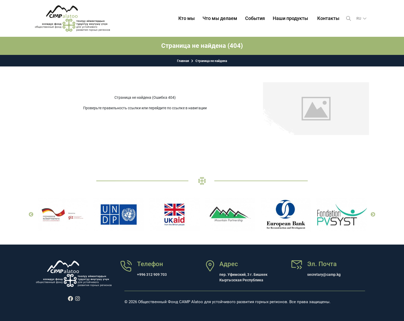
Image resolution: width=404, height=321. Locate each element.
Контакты (328, 18)
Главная (183, 61)
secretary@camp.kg (324, 274)
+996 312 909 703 (152, 274)
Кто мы (186, 18)
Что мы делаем (220, 18)
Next (373, 214)
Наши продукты (290, 18)
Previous (31, 214)
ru (359, 18)
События (255, 18)
